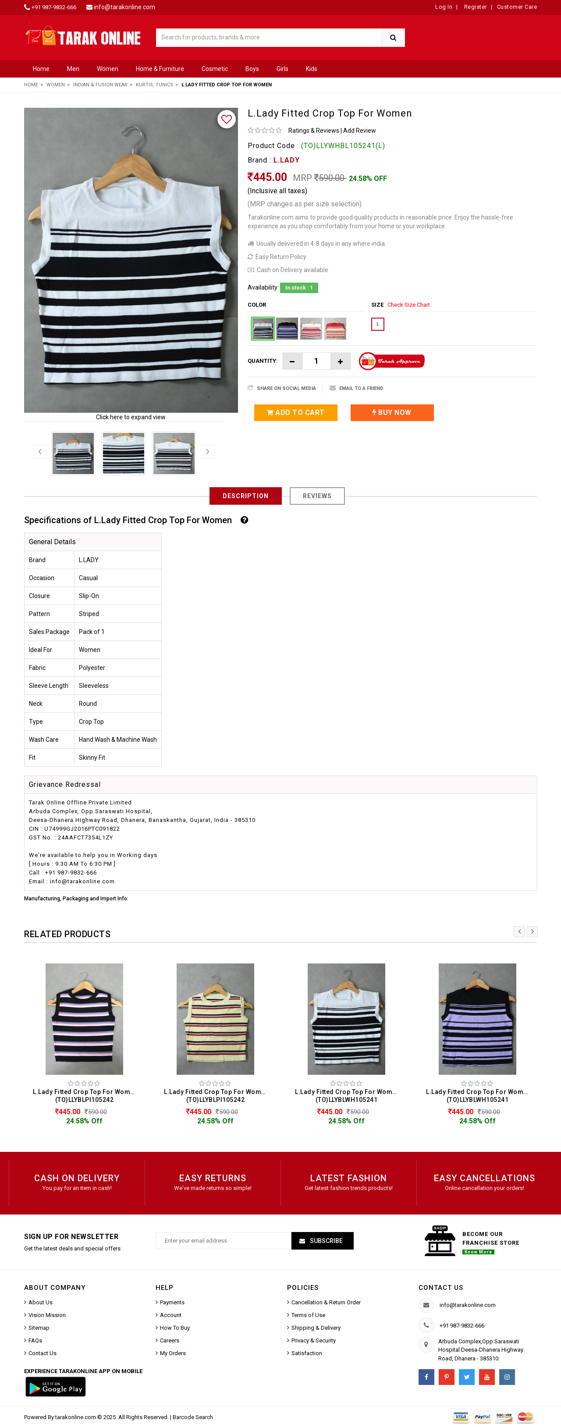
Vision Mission (47, 1315)
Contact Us (42, 1353)
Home (41, 68)
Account (170, 1315)
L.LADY (286, 160)
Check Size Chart (408, 304)
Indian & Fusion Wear (100, 85)
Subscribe (326, 1240)
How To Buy (175, 1327)
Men (73, 68)
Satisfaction (306, 1353)
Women (107, 68)
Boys (252, 68)
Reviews (317, 495)
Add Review (359, 130)
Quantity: (263, 361)
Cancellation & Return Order (326, 1302)
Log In (443, 7)
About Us (40, 1302)
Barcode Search (193, 1417)
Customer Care (517, 7)
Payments (172, 1302)
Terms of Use (308, 1315)
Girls (282, 68)
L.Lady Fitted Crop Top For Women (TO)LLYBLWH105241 (347, 1096)
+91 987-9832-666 (54, 7)
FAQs (35, 1340)
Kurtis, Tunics (154, 85)
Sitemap (39, 1327)
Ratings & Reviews (313, 130)
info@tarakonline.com (124, 7)
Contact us (441, 1288)
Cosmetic (215, 68)
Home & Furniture (160, 68)
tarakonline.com (76, 1417)
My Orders (173, 1353)
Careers (169, 1340)
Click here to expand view (131, 417)
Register (474, 7)
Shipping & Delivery (316, 1327)
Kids (311, 68)
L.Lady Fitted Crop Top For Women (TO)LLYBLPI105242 (85, 1096)
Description (246, 495)
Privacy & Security (313, 1340)
